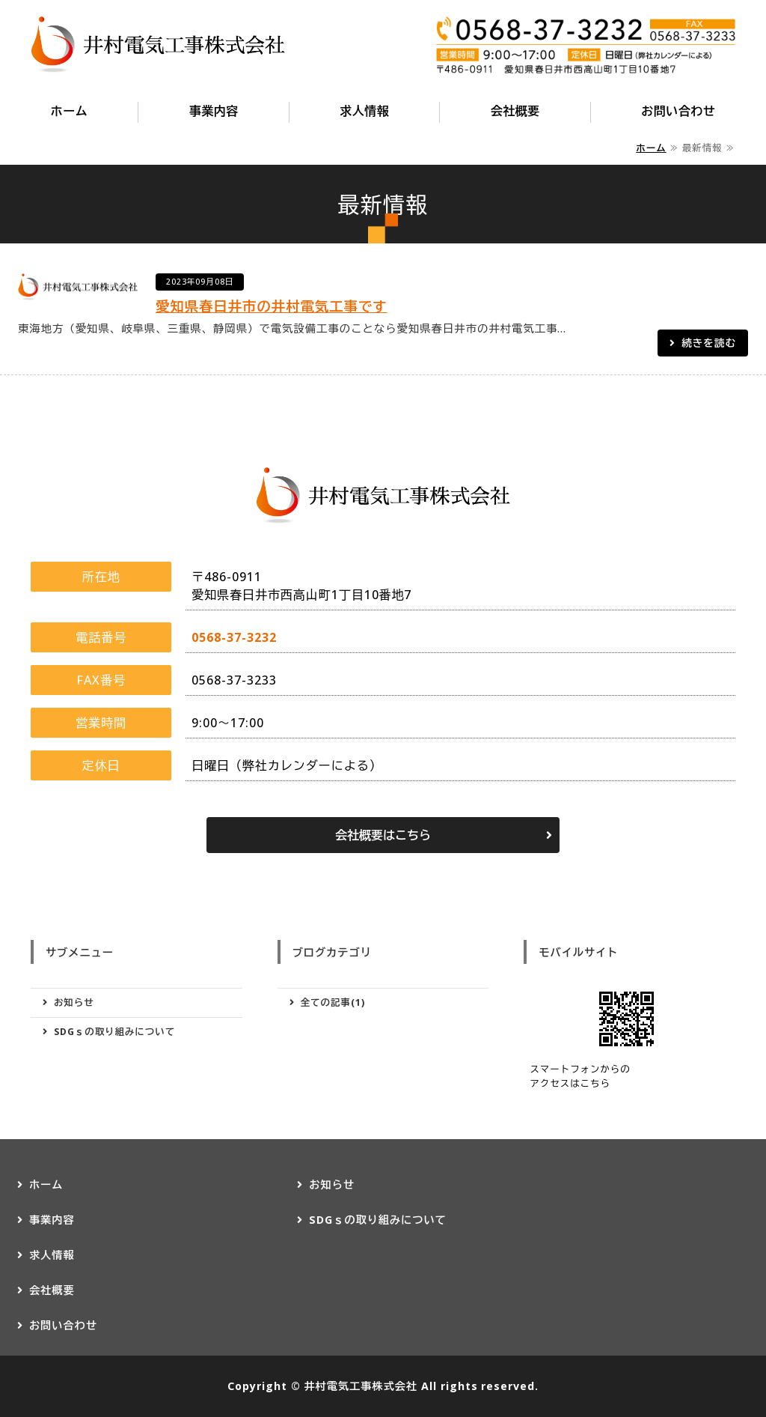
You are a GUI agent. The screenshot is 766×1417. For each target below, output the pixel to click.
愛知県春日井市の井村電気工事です (271, 306)
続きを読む (708, 343)
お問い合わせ (678, 111)
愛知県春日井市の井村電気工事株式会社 (158, 45)
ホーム (69, 111)
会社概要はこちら (383, 835)
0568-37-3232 (234, 637)
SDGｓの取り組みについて (114, 1031)
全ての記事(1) (333, 1002)
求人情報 (364, 111)
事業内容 (214, 111)
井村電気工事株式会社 (360, 1386)
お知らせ (74, 1002)
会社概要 (515, 111)
